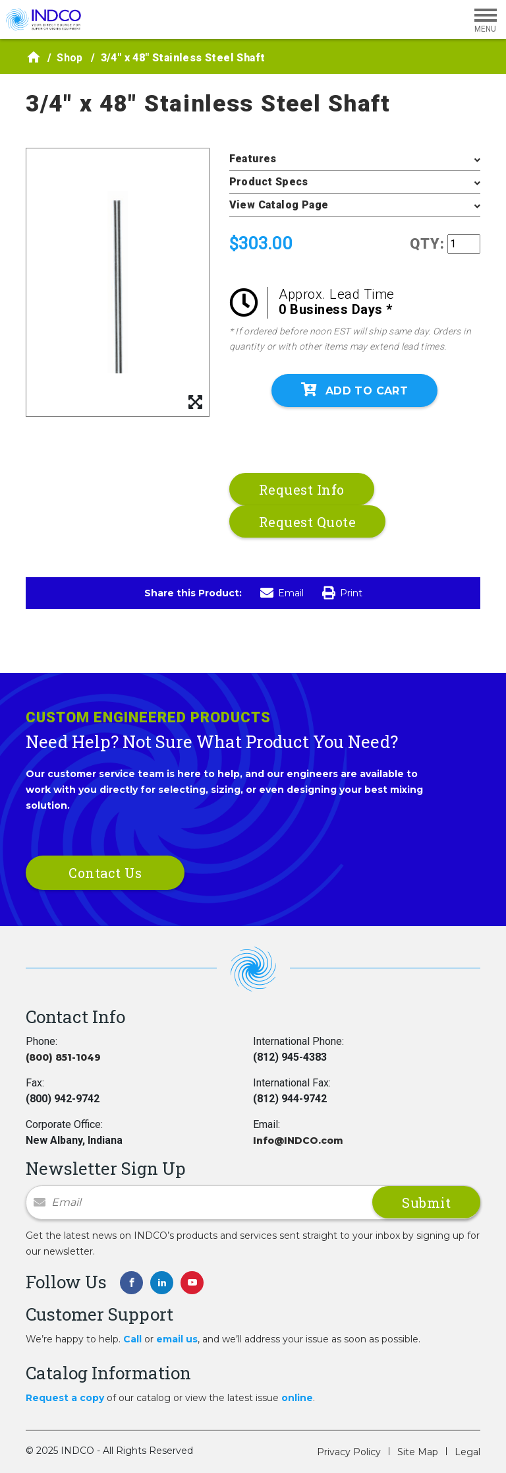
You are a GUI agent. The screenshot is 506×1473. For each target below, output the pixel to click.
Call (132, 1339)
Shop (70, 57)
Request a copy (65, 1398)
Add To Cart (354, 390)
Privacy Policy (349, 1452)
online (297, 1398)
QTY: (427, 243)
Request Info (302, 489)
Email (282, 593)
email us (177, 1339)
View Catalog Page (279, 205)
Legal (467, 1452)
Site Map (417, 1452)
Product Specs (268, 181)
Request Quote (307, 521)
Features (253, 158)
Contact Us (105, 872)
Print (342, 593)
